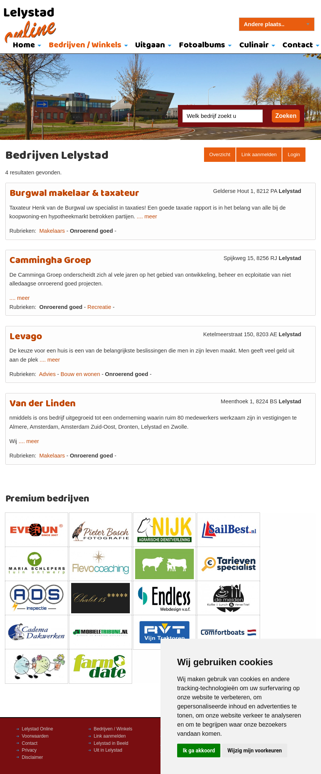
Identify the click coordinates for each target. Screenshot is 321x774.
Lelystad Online (37, 729)
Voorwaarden (35, 736)
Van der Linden (42, 404)
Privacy (29, 750)
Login (294, 154)
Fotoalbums (202, 45)
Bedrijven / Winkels (85, 45)
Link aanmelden (259, 154)
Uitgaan (150, 45)
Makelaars (52, 231)
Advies (47, 374)
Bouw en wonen (80, 374)
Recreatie (99, 307)
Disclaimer (32, 757)
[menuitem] (25, 46)
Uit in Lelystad (108, 750)
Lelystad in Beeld (111, 743)
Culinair (254, 45)
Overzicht (220, 154)
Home (24, 45)
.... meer (147, 216)
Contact (29, 743)
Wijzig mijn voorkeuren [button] (255, 750)
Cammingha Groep (50, 260)
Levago (25, 337)
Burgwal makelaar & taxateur (74, 193)
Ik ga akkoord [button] (199, 750)
